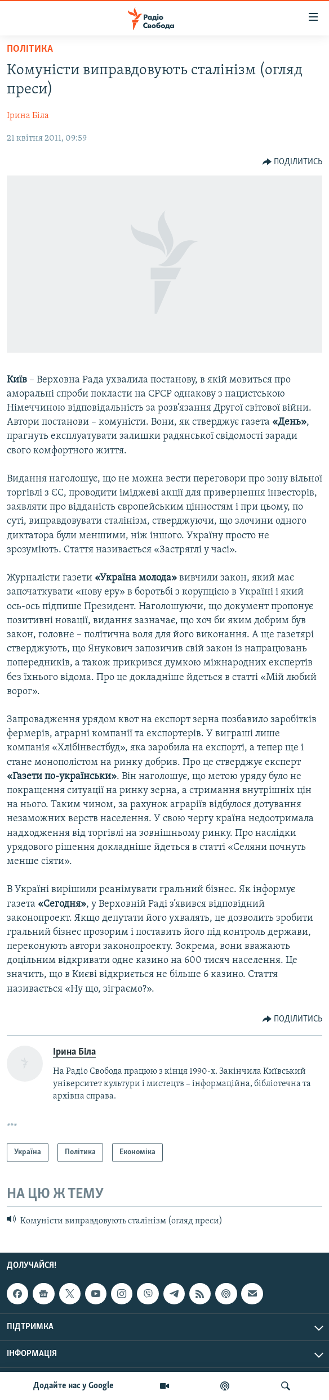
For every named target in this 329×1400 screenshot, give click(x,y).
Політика (30, 49)
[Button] (293, 162)
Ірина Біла (28, 115)
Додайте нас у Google (73, 1385)
